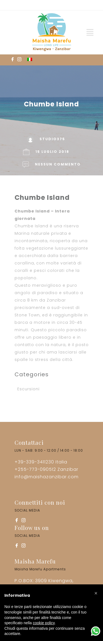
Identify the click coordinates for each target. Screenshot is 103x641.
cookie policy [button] (44, 623)
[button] (95, 593)
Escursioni (28, 389)
